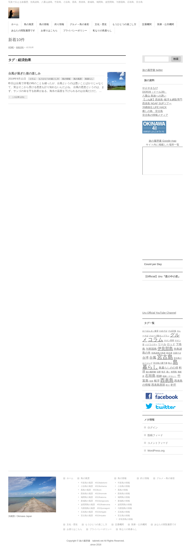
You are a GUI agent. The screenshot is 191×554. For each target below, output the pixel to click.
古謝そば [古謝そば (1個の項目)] (177, 353)
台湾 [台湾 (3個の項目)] (145, 357)
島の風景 (78, 79)
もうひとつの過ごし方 (49, 79)
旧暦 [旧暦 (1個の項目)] (159, 372)
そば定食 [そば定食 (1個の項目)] (172, 331)
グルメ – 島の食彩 (165, 478)
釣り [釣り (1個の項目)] (168, 385)
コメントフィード (157, 442)
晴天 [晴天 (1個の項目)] (163, 372)
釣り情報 (144, 478)
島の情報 (66, 79)
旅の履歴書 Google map (162, 140)
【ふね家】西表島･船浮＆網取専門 (162, 99)
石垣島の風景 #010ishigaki (93, 512)
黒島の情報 (123, 490)
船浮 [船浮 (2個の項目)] (157, 380)
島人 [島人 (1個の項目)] (170, 363)
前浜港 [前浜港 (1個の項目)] (169, 353)
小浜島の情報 (124, 486)
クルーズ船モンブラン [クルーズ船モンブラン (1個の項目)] (159, 336)
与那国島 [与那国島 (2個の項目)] (151, 348)
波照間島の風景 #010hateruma (95, 504)
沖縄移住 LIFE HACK (154, 107)
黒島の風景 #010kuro (91, 490)
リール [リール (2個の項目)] (162, 344)
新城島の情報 (124, 501)
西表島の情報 (124, 493)
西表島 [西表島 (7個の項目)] (167, 380)
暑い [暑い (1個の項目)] (168, 372)
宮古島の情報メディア (155, 114)
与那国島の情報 (125, 508)
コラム (32, 79)
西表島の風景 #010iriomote (94, 493)
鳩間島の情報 (124, 497)
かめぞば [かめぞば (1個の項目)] (163, 331)
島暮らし (89, 79)
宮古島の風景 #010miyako (93, 515)
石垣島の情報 (124, 512)
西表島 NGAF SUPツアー (157, 103)
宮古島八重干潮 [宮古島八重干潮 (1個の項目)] (160, 363)
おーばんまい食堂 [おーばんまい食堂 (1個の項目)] (150, 331)
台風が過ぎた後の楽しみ (24, 73)
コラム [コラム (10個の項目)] (155, 339)
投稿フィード (155, 435)
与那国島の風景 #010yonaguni (95, 508)
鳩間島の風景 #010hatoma (93, 497)
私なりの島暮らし (128, 529)
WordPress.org (156, 450)
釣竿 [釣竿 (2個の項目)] (173, 384)
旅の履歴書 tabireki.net (91, 541)
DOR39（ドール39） (154, 91)
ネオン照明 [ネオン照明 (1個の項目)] (169, 340)
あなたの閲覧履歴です (165, 524)
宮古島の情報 (124, 515)
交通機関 (119, 524)
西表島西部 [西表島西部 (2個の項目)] (158, 384)
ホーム (70, 478)
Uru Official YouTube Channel (159, 312)
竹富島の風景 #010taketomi (94, 483)
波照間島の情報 (125, 504)
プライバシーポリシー (101, 529)
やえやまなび (150, 88)
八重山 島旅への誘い (154, 95)
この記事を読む (18, 97)
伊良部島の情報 (126, 519)
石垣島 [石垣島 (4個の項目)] (150, 376)
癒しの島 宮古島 (152, 111)
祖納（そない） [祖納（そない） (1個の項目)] (170, 376)
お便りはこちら (74, 529)
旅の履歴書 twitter (152, 70)
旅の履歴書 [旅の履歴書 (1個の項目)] (151, 372)
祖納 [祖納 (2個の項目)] (159, 376)
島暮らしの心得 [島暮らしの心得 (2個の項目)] (168, 367)
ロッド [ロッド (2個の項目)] (171, 344)
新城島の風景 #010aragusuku (95, 501)
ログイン (152, 427)
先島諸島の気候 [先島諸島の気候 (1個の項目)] (158, 353)
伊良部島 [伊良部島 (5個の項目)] (165, 348)
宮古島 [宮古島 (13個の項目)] (165, 357)
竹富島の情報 (124, 483)
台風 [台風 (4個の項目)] (152, 357)
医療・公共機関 (139, 524)
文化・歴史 (72, 524)
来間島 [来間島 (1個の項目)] (174, 372)
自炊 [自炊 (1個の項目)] (151, 381)
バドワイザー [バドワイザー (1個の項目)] (151, 344)
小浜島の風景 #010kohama (94, 486)
